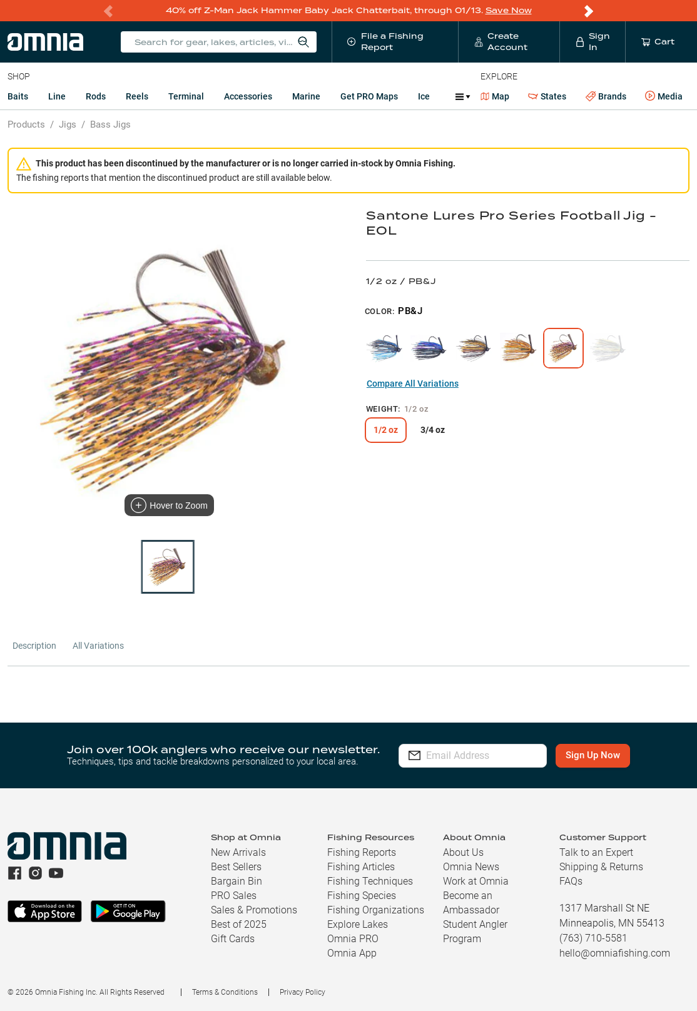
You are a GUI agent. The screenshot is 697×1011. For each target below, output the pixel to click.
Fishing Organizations (375, 910)
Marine (306, 96)
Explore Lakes (357, 924)
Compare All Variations (413, 383)
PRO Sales (234, 896)
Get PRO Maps (369, 96)
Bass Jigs (110, 124)
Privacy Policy (302, 992)
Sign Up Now (603, 755)
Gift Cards (233, 939)
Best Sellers (236, 867)
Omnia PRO (353, 939)
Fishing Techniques (370, 881)
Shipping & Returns (601, 867)
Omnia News (471, 867)
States (547, 96)
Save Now (509, 10)
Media (664, 96)
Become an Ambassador (471, 903)
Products (26, 124)
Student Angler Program (475, 931)
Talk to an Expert (596, 852)
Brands (606, 96)
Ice (424, 96)
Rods (96, 96)
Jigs (67, 124)
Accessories (248, 96)
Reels (137, 96)
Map (495, 96)
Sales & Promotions (254, 910)
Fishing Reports (361, 852)
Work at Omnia (476, 881)
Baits (18, 96)
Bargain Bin (236, 881)
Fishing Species (361, 896)
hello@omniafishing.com (614, 953)
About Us (463, 852)
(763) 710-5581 (593, 938)
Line (57, 96)
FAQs (571, 881)
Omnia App (352, 953)
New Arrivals (238, 852)
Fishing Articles (361, 867)
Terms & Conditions (225, 992)
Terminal (186, 96)
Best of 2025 (239, 924)
